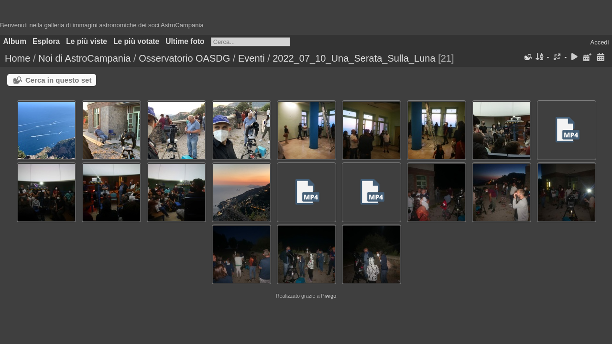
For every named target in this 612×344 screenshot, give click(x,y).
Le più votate (136, 41)
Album (15, 41)
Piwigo (328, 296)
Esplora (46, 41)
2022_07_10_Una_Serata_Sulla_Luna (354, 58)
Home (17, 58)
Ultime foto (184, 41)
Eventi (251, 58)
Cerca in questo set (58, 80)
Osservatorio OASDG (184, 58)
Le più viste (86, 41)
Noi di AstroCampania (84, 58)
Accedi (599, 42)
